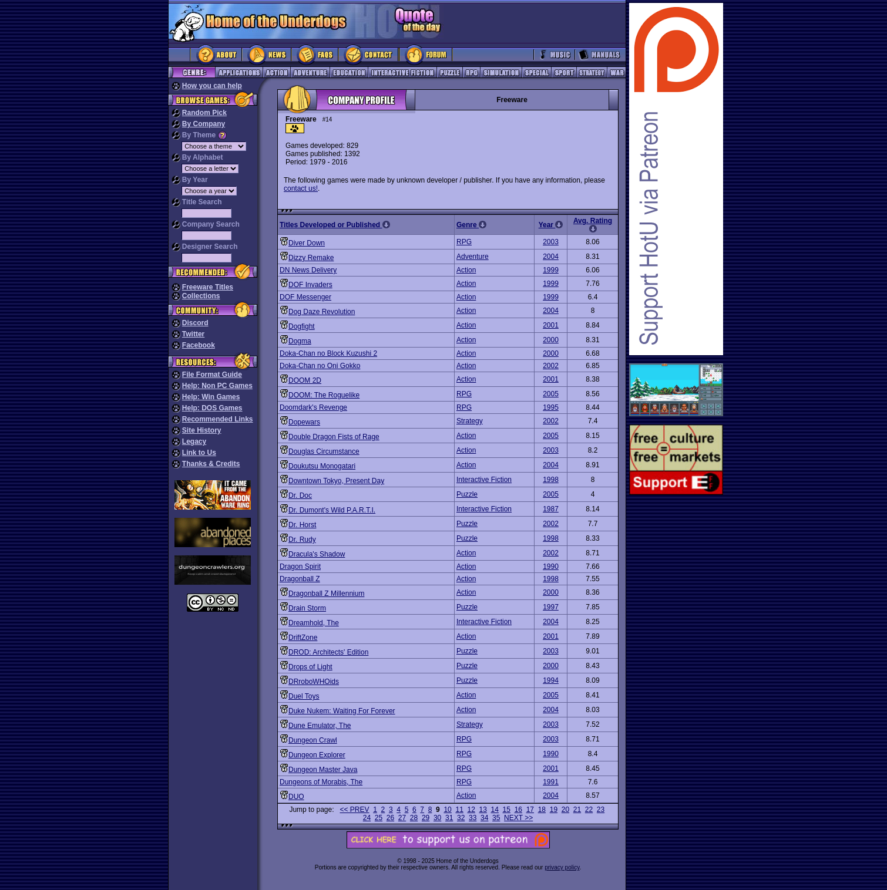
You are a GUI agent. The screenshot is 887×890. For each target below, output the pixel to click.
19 (553, 809)
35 (496, 818)
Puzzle (467, 494)
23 (600, 809)
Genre (471, 225)
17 (530, 809)
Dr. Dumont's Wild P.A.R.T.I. (331, 510)
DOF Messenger (305, 297)
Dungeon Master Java (322, 770)
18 (542, 809)
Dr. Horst (302, 525)
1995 (551, 407)
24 (367, 818)
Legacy (194, 441)
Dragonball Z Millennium (326, 593)
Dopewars (304, 422)
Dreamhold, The (313, 623)
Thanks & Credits (211, 464)
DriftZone (302, 637)
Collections (201, 296)
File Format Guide (212, 374)
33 (472, 818)
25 (378, 818)
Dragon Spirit (300, 566)
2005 (551, 394)
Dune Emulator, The (319, 726)
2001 (551, 325)
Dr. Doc (300, 495)
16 (518, 809)
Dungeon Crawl (312, 740)
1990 (551, 566)
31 (449, 818)
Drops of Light (310, 667)
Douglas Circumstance (323, 451)
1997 (551, 607)
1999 (551, 270)
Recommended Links (217, 419)
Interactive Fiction (484, 480)
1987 (551, 509)
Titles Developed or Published (335, 225)
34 (484, 818)
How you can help (212, 86)
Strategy (469, 421)
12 (471, 809)
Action (466, 270)
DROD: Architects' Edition (328, 652)
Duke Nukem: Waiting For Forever (341, 711)
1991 (551, 782)
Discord (195, 323)
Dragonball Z (300, 579)
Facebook (198, 345)
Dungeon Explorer (316, 755)
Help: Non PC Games (217, 386)
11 (459, 809)
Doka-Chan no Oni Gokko (320, 366)
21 (577, 809)
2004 (551, 256)
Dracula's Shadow (316, 554)
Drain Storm (307, 608)
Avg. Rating (592, 224)
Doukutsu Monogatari (321, 466)
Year (551, 225)
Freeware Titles (207, 287)
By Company (203, 124)
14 (495, 809)
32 (461, 818)
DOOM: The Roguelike (323, 395)
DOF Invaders (310, 285)
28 (414, 818)
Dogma (299, 341)
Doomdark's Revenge (313, 407)
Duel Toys (303, 696)
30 (437, 818)
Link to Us (199, 453)
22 (589, 809)
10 (447, 809)
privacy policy (562, 867)
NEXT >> (518, 818)
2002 (551, 366)
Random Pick (204, 113)
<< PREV (354, 809)
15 (506, 809)
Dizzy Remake (311, 258)
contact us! (301, 188)
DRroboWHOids (313, 681)
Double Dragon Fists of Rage (333, 437)
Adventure (472, 256)
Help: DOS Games (212, 408)
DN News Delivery (308, 270)
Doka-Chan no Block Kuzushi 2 (328, 353)
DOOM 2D (304, 380)
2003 (551, 242)
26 (390, 818)
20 (565, 809)
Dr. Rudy (302, 539)
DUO (296, 797)
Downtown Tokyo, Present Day (336, 481)
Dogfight (301, 326)
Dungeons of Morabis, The (321, 782)
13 (483, 809)
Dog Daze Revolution (321, 312)
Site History (201, 430)
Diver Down (306, 243)
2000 (551, 340)
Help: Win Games (211, 397)
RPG (464, 242)
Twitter (193, 334)
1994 (551, 680)
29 (425, 818)
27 (402, 818)
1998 (551, 480)
